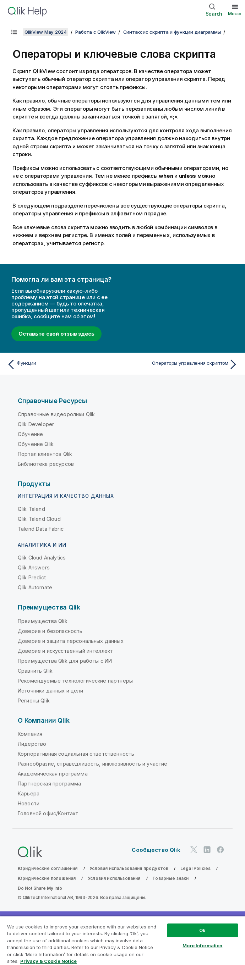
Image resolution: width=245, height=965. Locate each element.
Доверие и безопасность (50, 631)
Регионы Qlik (34, 700)
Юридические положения (47, 878)
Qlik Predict (32, 577)
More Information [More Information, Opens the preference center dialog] (202, 945)
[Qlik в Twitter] (194, 849)
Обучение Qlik (36, 444)
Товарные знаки (170, 878)
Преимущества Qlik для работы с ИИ (65, 661)
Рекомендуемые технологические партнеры (75, 681)
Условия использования (114, 878)
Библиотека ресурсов (46, 464)
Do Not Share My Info (40, 888)
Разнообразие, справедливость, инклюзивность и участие (92, 764)
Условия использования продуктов (128, 868)
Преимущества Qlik (42, 621)
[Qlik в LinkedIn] (207, 849)
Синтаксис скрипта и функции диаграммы (172, 32)
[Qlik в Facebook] (220, 849)
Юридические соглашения (48, 868)
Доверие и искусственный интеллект (65, 651)
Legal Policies (195, 868)
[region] (122, 940)
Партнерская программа (49, 784)
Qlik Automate (35, 587)
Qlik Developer (36, 424)
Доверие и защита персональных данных (71, 641)
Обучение (30, 434)
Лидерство (32, 744)
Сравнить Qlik (35, 671)
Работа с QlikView (95, 32)
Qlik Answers (34, 567)
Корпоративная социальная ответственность (76, 754)
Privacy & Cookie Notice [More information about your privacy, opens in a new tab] (48, 961)
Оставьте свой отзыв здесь (56, 333)
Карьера (28, 793)
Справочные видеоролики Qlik (56, 414)
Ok (202, 930)
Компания (30, 734)
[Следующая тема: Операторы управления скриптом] (182, 364)
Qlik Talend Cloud (39, 519)
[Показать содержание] (14, 32)
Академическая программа (53, 774)
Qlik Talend (31, 509)
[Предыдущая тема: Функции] (62, 364)
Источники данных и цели (50, 691)
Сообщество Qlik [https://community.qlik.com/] (156, 850)
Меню (234, 13)
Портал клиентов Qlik (45, 454)
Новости (28, 803)
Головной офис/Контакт (48, 813)
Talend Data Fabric (41, 529)
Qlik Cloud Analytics (42, 558)
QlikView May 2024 (45, 32)
